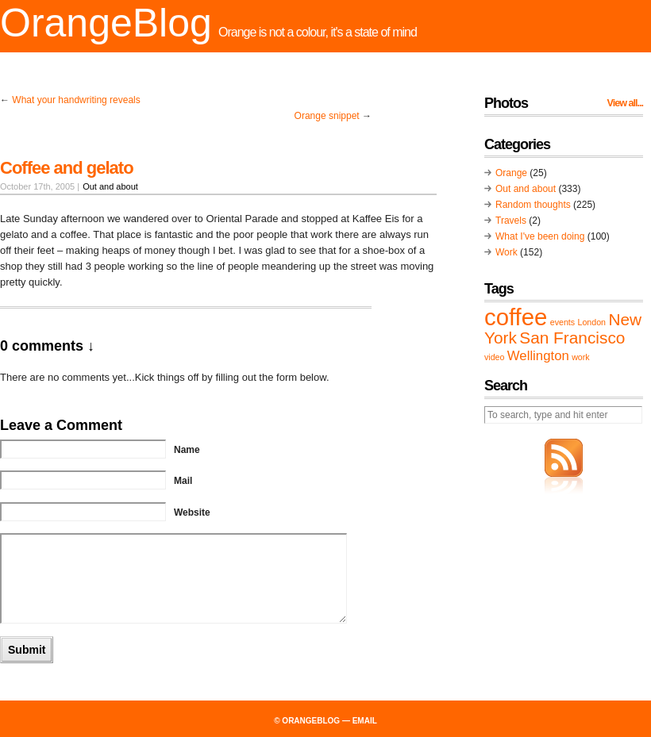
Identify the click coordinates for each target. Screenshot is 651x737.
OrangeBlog (106, 23)
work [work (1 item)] (581, 357)
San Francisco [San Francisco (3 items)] (572, 337)
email (364, 720)
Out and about (110, 186)
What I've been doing (539, 236)
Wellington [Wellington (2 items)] (538, 355)
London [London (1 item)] (591, 322)
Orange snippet (327, 115)
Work (506, 252)
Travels (510, 220)
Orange (511, 172)
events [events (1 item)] (562, 322)
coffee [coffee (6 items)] (515, 317)
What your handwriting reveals (76, 100)
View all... (625, 103)
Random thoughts (533, 204)
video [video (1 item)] (494, 357)
